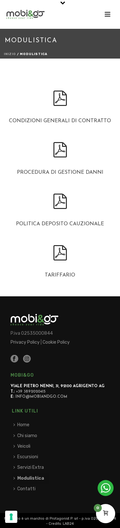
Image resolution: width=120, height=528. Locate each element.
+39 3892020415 (30, 392)
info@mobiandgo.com (41, 397)
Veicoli (21, 446)
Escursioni (25, 457)
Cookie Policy (56, 342)
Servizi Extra (28, 467)
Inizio (10, 54)
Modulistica (28, 478)
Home (21, 425)
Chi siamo (25, 435)
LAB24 (68, 524)
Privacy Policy (25, 342)
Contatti (24, 489)
